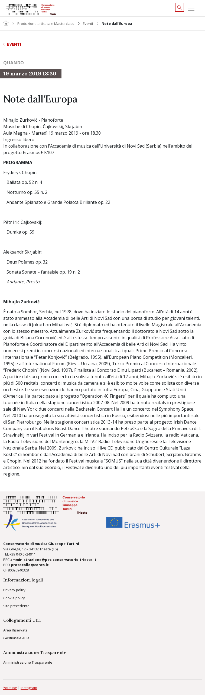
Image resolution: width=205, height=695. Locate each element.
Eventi (88, 23)
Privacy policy (14, 589)
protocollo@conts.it (30, 564)
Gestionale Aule (16, 638)
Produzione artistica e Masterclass (45, 23)
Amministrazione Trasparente (27, 662)
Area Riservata (15, 630)
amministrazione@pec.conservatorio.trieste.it (53, 559)
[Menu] (191, 8)
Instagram (29, 687)
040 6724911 (26, 554)
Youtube (10, 687)
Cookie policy (14, 598)
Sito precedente (16, 605)
